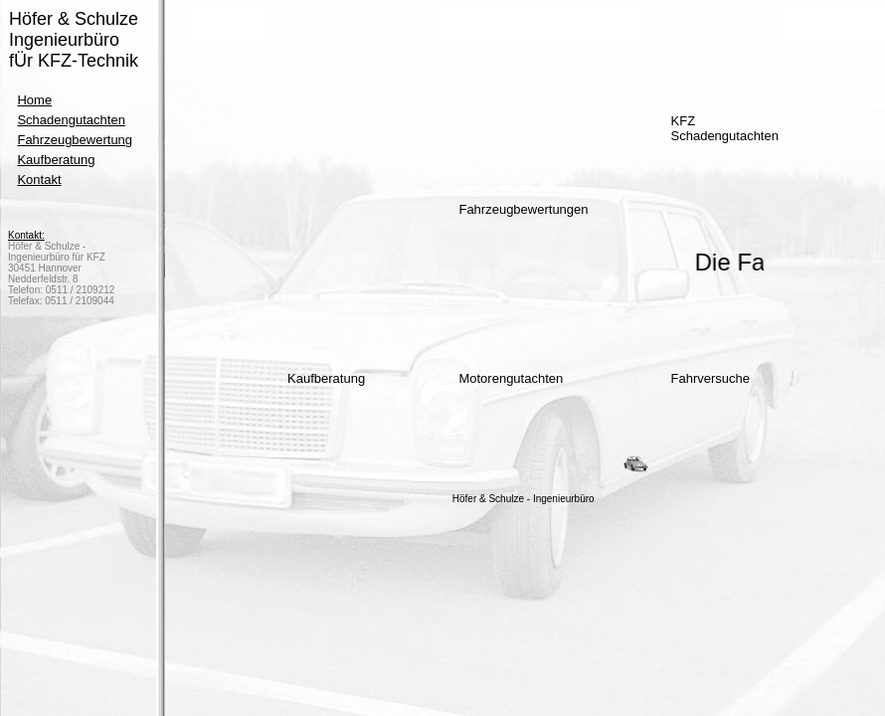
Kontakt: (26, 235)
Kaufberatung (55, 159)
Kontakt (39, 179)
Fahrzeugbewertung (74, 139)
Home (34, 99)
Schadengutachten (70, 119)
